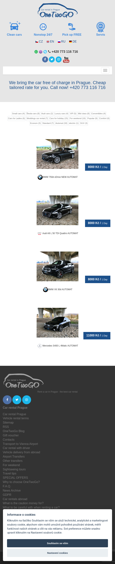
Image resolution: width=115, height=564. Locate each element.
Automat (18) (61, 123)
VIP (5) (73, 113)
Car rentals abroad (15, 499)
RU (63, 41)
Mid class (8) (83, 113)
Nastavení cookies (57, 552)
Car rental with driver (16, 448)
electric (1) (73, 123)
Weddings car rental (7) (37, 118)
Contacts (8, 439)
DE (74, 41)
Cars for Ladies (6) (16, 118)
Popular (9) (92, 118)
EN (52, 41)
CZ (41, 41)
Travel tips (9, 473)
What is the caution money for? (23, 503)
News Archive (12, 490)
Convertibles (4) (98, 113)
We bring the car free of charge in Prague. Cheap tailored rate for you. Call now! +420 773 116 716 (57, 85)
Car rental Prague (14, 414)
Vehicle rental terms (16, 418)
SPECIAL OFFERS (15, 477)
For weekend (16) (78, 118)
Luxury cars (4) (61, 113)
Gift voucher (11, 435)
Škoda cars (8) (33, 113)
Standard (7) (48, 123)
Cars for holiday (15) (59, 118)
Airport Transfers (14, 456)
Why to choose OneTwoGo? (21, 482)
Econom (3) (35, 123)
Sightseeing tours (14, 469)
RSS (6, 426)
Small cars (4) (18, 113)
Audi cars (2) (47, 113)
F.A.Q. (7, 486)
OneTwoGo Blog (13, 431)
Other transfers (13, 460)
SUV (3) (83, 123)
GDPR (7, 494)
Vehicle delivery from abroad (21, 452)
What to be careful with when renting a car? (31, 507)
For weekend (11, 465)
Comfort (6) (104, 118)
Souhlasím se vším (57, 543)
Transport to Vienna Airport (20, 443)
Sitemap (8, 422)
